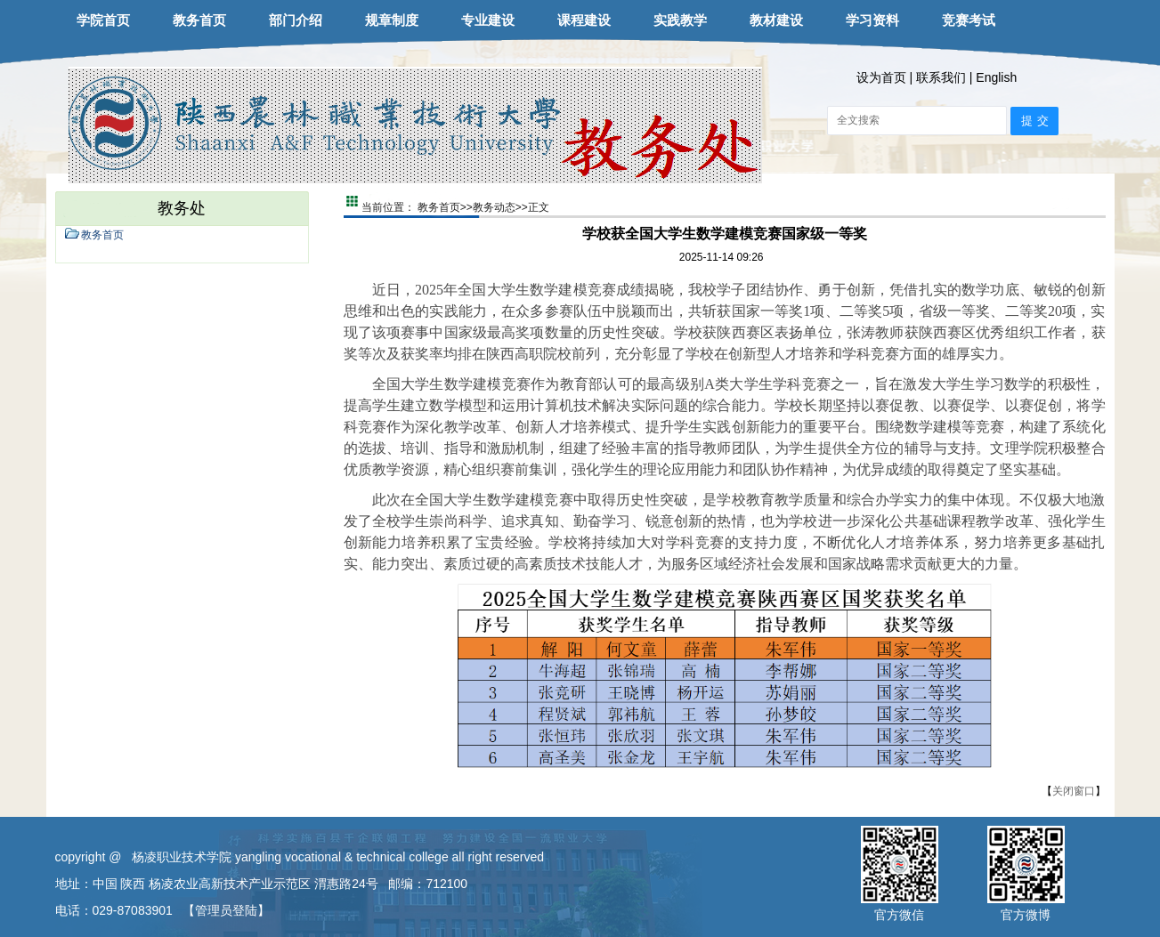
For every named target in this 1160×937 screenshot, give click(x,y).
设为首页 (881, 77)
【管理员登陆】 (226, 910)
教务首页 (199, 20)
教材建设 (776, 20)
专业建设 (488, 20)
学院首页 (103, 20)
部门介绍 (295, 20)
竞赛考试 (968, 20)
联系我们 (941, 77)
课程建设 (584, 20)
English (996, 77)
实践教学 (680, 20)
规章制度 (391, 20)
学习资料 (872, 20)
